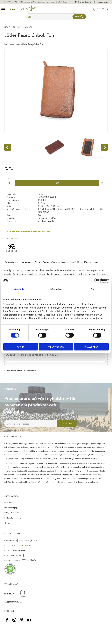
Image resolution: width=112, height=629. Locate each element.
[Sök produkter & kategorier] (49, 16)
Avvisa (20, 347)
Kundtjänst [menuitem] (8, 502)
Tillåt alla (91, 347)
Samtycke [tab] (19, 289)
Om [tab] (92, 289)
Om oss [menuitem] (7, 523)
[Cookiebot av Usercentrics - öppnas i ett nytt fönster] (96, 280)
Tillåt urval (56, 347)
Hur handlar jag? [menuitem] (11, 507)
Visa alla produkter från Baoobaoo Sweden (28, 231)
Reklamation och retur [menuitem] (13, 518)
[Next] (104, 147)
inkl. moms (103, 1)
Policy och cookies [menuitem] (11, 512)
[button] (4, 8)
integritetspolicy (41, 430)
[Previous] (7, 147)
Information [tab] (56, 289)
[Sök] (79, 16)
